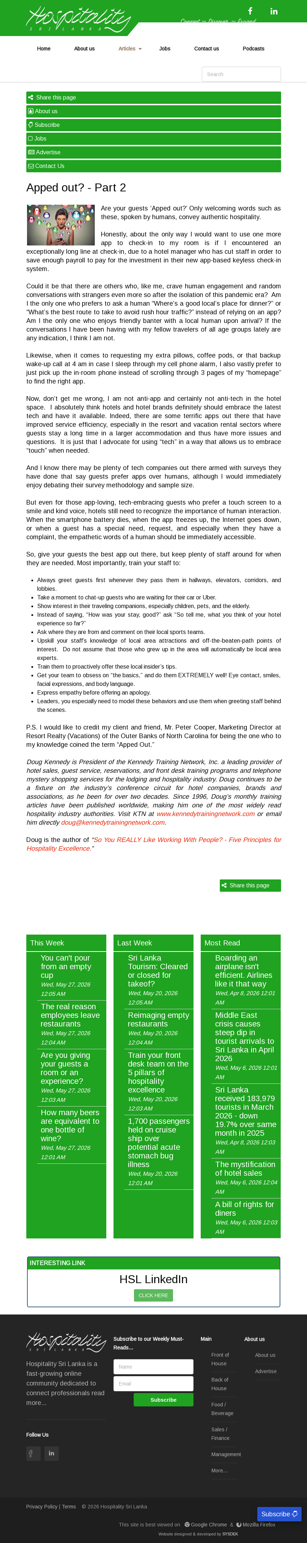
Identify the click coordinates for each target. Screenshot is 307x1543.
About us (84, 49)
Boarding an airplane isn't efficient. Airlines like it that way (245, 980)
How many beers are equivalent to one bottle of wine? (70, 1134)
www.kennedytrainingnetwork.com (205, 813)
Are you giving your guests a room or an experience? (65, 1077)
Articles (127, 49)
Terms (69, 1506)
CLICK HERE (153, 1295)
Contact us (206, 49)
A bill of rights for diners (246, 1217)
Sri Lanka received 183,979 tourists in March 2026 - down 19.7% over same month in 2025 (245, 1120)
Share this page (52, 97)
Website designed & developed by (198, 1534)
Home (43, 49)
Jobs (164, 49)
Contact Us (46, 166)
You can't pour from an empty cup (66, 975)
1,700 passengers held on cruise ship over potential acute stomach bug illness (159, 1151)
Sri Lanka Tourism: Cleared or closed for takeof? (158, 980)
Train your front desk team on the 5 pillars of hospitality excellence (158, 1081)
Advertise (44, 152)
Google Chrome (206, 1525)
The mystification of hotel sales (246, 1177)
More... (219, 1471)
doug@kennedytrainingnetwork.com (112, 822)
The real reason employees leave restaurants (70, 1024)
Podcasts (253, 49)
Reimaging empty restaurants (158, 1028)
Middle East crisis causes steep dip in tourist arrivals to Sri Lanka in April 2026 (246, 1045)
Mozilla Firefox (256, 1525)
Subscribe (44, 125)
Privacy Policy (42, 1506)
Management (226, 1455)
